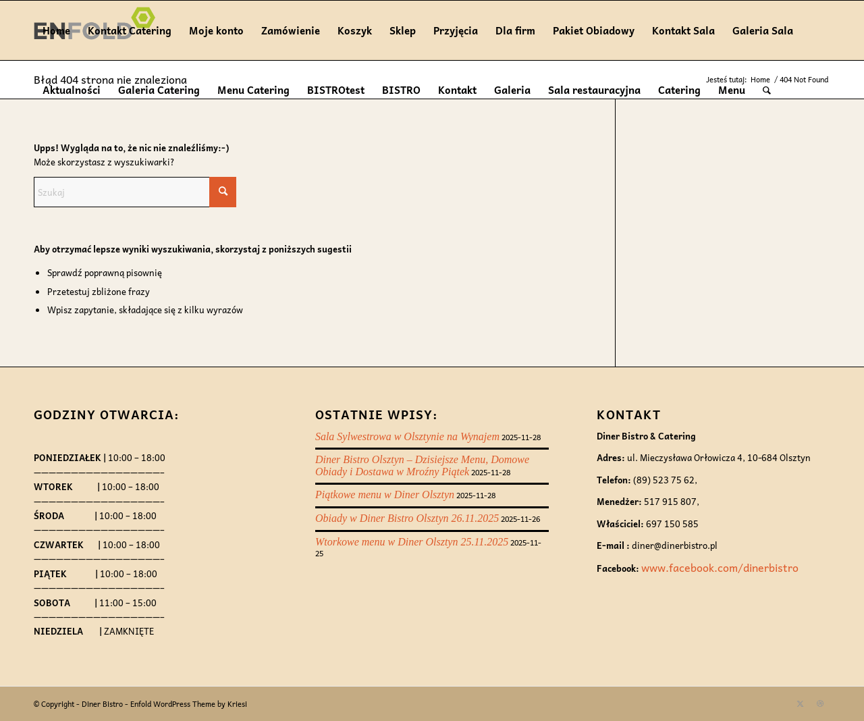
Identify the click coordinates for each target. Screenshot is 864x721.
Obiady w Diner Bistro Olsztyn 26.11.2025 (407, 518)
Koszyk (355, 30)
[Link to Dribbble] (820, 703)
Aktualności (72, 90)
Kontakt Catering (129, 30)
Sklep (402, 30)
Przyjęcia (455, 30)
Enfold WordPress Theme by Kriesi (188, 704)
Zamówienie (290, 30)
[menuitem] (767, 89)
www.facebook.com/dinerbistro (720, 567)
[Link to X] (800, 703)
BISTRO (401, 90)
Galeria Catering (159, 90)
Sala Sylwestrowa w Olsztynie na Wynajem (407, 436)
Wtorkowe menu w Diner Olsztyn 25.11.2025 (411, 542)
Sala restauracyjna (594, 90)
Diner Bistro (102, 704)
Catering (679, 90)
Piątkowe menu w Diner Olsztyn (384, 494)
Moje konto (216, 30)
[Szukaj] (767, 89)
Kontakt (457, 90)
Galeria (512, 90)
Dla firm (515, 30)
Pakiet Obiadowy (593, 30)
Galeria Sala (762, 30)
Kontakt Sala (683, 30)
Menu (731, 90)
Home (56, 30)
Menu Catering (253, 90)
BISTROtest (335, 90)
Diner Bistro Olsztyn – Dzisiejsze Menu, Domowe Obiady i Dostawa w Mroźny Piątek (422, 465)
